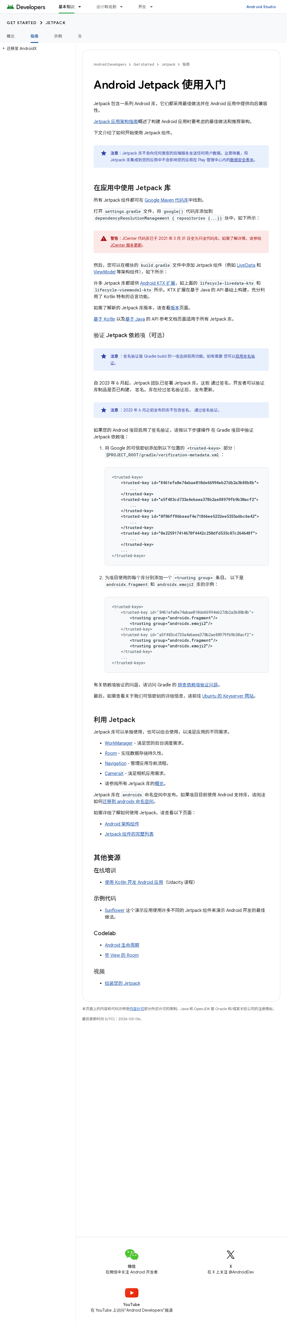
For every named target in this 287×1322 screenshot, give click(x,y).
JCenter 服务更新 (126, 245)
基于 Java (135, 319)
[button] (36, 48)
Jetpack (56, 22)
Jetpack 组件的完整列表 (129, 834)
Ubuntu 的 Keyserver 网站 (228, 696)
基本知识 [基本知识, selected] (67, 6)
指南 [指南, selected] (35, 36)
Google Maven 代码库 (166, 200)
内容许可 (136, 1008)
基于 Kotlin (104, 319)
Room (111, 753)
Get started (22, 22)
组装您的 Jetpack (122, 983)
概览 (11, 36)
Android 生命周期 (122, 945)
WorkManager (119, 743)
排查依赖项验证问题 (198, 685)
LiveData (246, 265)
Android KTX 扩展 (157, 283)
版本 (174, 308)
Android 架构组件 (122, 824)
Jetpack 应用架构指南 (116, 122)
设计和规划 (106, 6)
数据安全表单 (242, 159)
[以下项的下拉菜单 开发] (153, 6)
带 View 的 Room (122, 955)
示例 (58, 36)
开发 (142, 6)
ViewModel (104, 272)
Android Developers (110, 64)
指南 (186, 64)
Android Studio (261, 6)
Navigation (115, 763)
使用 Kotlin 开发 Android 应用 (134, 882)
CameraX (114, 773)
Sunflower (115, 910)
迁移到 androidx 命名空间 (128, 801)
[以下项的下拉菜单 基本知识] (82, 6)
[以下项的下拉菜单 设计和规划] (123, 6)
